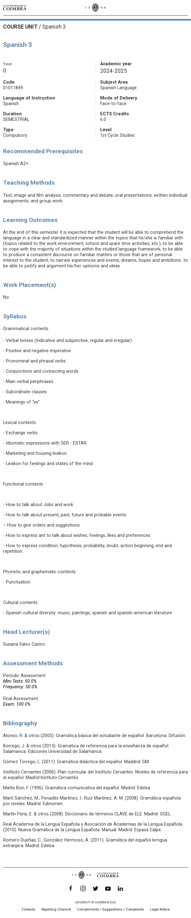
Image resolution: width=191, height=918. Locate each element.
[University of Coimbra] (14, 7)
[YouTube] (108, 888)
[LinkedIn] (120, 888)
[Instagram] (83, 888)
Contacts (28, 909)
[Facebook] (70, 888)
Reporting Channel (56, 909)
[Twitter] (95, 888)
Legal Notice (160, 909)
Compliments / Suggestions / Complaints (110, 909)
